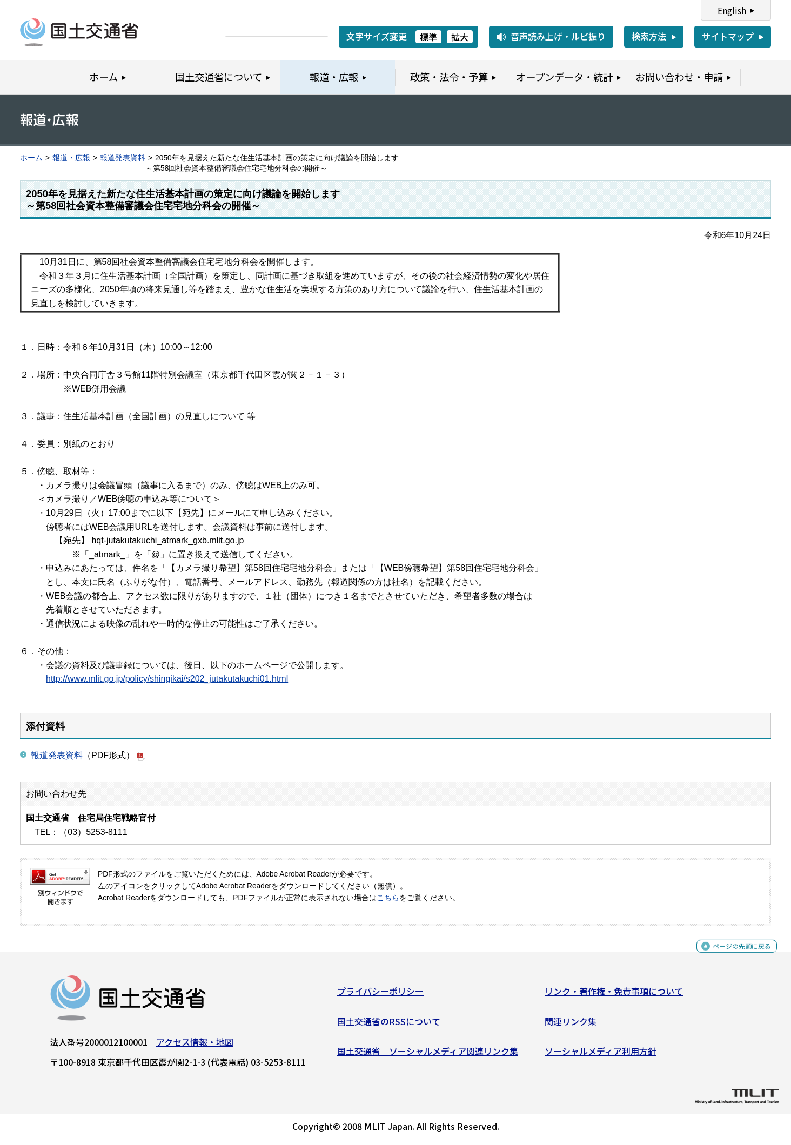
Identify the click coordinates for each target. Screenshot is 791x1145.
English (732, 10)
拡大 (459, 36)
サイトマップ (728, 36)
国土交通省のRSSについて (388, 1025)
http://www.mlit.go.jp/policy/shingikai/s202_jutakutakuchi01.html (167, 678)
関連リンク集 (570, 1025)
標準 (428, 36)
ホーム (31, 158)
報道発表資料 (122, 158)
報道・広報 (71, 158)
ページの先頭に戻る (732, 956)
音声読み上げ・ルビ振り (558, 36)
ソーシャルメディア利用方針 (600, 1055)
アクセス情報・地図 (194, 1046)
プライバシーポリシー (380, 995)
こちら (388, 898)
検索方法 (649, 36)
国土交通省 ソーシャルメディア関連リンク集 (427, 1055)
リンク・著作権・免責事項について (614, 995)
